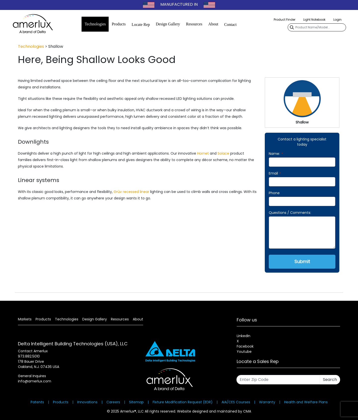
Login (337, 19)
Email (275, 173)
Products (119, 24)
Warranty (267, 402)
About (213, 24)
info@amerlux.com (34, 381)
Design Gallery (168, 24)
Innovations (87, 402)
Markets (25, 319)
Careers (113, 402)
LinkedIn (243, 335)
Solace (223, 153)
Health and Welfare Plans (306, 402)
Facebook (245, 346)
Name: (276, 153)
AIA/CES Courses (236, 402)
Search (330, 379)
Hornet (203, 153)
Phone (274, 192)
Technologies (95, 24)
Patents (37, 402)
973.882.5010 (29, 356)
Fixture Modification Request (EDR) (183, 402)
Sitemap (136, 402)
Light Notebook (314, 19)
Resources (194, 24)
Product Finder (284, 19)
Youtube (244, 351)
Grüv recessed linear (131, 191)
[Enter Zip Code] (278, 379)
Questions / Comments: (290, 212)
